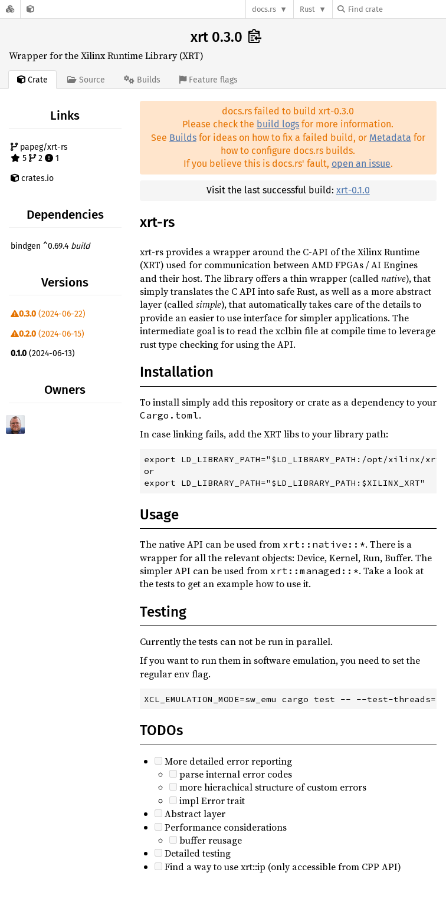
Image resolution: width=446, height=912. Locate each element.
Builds (182, 137)
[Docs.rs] (10, 9)
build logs (278, 124)
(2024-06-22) (48, 314)
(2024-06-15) (47, 334)
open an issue (361, 163)
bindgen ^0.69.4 (50, 246)
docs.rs (264, 9)
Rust (307, 9)
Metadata (390, 137)
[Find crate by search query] (396, 9)
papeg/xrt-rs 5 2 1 (39, 153)
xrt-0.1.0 (353, 190)
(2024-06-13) (43, 353)
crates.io (32, 178)
